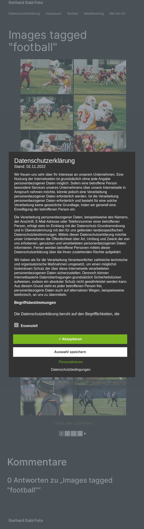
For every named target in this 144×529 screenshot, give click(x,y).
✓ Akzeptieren (70, 339)
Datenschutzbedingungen (70, 369)
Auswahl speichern (70, 352)
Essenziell (26, 325)
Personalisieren (71, 362)
